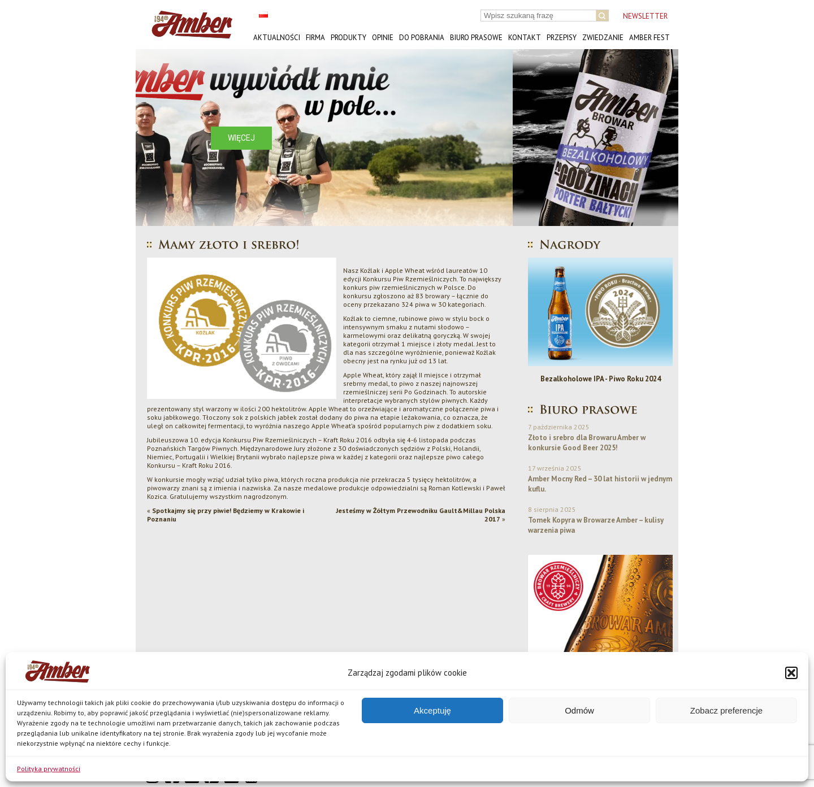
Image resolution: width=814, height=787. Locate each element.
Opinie (382, 37)
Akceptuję (432, 710)
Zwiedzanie (603, 37)
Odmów (579, 710)
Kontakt (524, 37)
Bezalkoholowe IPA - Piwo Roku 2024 (600, 379)
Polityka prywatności (48, 768)
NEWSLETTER (645, 16)
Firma (315, 37)
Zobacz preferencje (726, 710)
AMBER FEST (649, 37)
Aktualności (276, 37)
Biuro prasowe (476, 37)
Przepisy (562, 37)
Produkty (348, 37)
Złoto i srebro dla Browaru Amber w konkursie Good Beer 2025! (587, 443)
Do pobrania (421, 37)
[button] (791, 673)
